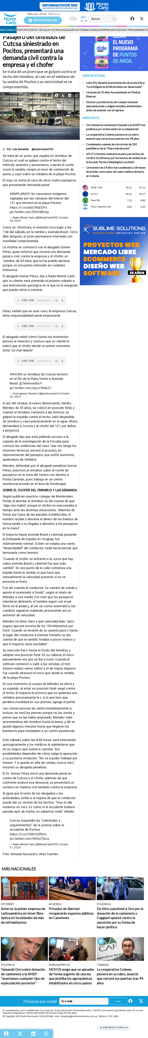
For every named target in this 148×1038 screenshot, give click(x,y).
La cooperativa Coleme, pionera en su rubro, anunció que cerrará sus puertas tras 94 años (112, 136)
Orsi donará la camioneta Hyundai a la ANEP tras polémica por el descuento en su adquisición (115, 127)
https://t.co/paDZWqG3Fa (28, 207)
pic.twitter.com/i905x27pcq (29, 838)
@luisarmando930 (42, 149)
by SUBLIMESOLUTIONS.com (114, 1027)
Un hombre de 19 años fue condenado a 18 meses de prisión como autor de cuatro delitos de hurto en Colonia (116, 171)
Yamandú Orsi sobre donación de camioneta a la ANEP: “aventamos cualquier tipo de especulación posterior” (23, 976)
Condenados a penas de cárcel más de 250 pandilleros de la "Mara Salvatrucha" (111, 146)
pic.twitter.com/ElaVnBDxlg (29, 212)
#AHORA (16, 374)
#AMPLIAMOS (20, 194)
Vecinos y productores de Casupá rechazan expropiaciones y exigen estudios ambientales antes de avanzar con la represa (113, 106)
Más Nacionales (19, 869)
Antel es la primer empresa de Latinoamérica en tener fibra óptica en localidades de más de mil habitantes (23, 915)
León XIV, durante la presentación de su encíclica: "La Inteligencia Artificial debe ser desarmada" (115, 84)
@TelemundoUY (30, 383)
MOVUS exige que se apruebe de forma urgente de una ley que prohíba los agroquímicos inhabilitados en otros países (71, 976)
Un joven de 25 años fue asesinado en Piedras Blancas (113, 94)
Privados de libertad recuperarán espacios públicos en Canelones (71, 913)
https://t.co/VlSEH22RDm (28, 834)
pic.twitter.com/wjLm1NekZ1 (30, 388)
